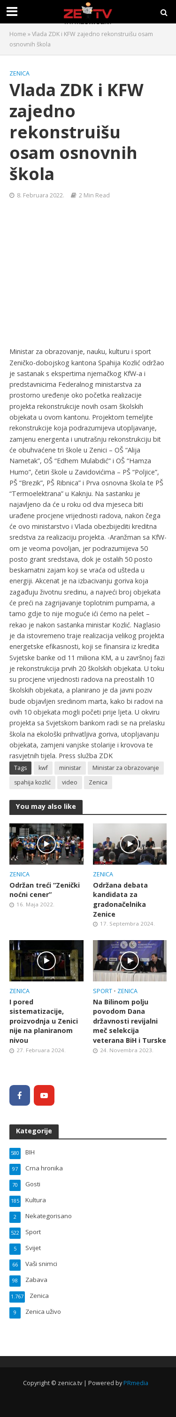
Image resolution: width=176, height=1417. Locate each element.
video (69, 782)
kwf (43, 768)
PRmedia (135, 1383)
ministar (70, 768)
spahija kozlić (32, 782)
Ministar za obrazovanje (125, 768)
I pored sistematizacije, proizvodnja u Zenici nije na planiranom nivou (43, 1021)
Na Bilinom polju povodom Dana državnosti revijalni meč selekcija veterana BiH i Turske (129, 1021)
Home (17, 34)
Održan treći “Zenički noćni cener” (44, 890)
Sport (102, 991)
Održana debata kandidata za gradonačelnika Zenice (120, 900)
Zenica (19, 73)
